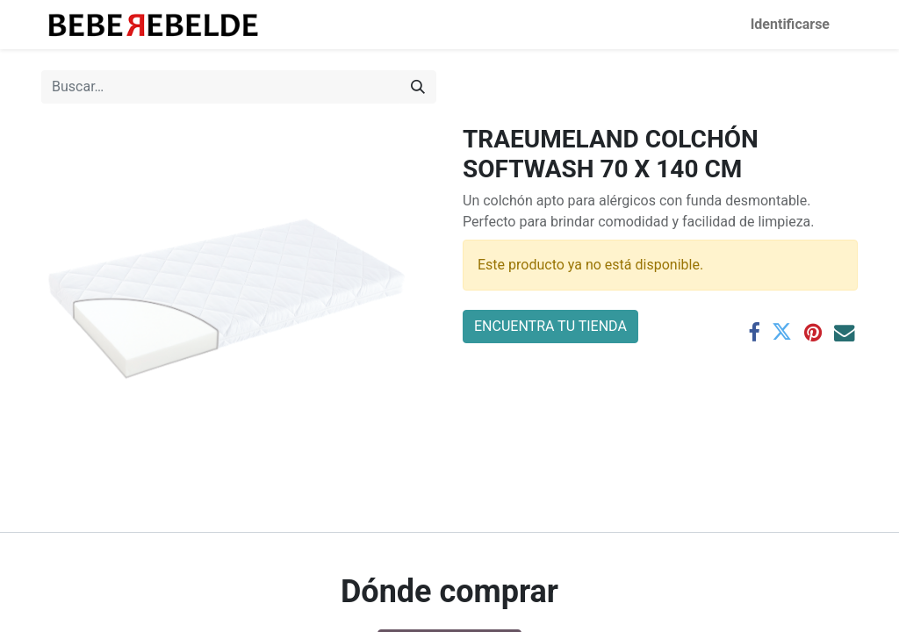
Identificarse (790, 24)
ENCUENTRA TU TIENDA (550, 326)
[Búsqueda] (417, 87)
